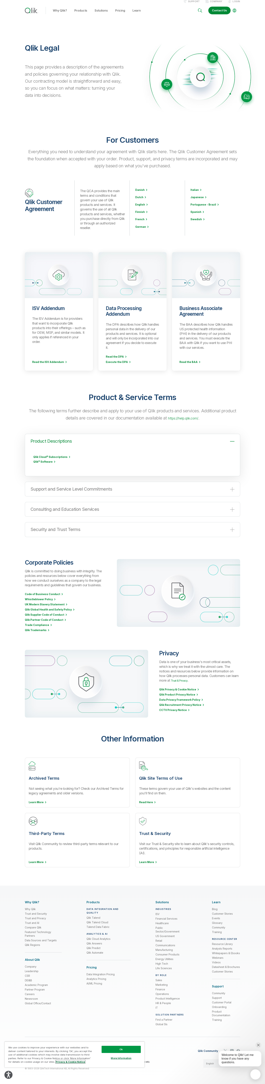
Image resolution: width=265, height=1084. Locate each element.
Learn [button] (136, 14)
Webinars (217, 957)
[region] (74, 1054)
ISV (158, 913)
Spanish (195, 216)
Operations (162, 993)
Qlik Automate (94, 951)
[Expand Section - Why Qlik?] (32, 901)
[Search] (200, 14)
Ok (121, 1049)
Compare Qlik (33, 926)
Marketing (162, 984)
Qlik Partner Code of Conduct (44, 623)
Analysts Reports (222, 947)
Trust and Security (36, 912)
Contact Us (219, 14)
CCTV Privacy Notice (173, 714)
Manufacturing (164, 949)
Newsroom (31, 998)
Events (216, 917)
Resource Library (222, 943)
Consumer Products (167, 953)
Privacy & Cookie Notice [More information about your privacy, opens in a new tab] (70, 1061)
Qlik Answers (94, 942)
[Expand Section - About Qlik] (32, 959)
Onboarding (219, 1006)
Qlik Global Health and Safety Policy (48, 613)
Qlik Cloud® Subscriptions (50, 461)
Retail (159, 939)
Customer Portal (221, 1001)
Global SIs (161, 1023)
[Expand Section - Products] (93, 901)
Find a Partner (164, 1018)
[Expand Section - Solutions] (162, 901)
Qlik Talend (93, 917)
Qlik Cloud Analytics (98, 938)
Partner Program (35, 988)
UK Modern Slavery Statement (45, 608)
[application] (255, 1074)
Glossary (217, 922)
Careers (30, 993)
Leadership (31, 970)
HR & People (163, 1002)
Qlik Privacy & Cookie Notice (177, 693)
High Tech (162, 962)
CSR (27, 975)
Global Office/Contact (38, 1002)
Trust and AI (32, 922)
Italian (194, 193)
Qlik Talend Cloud (97, 921)
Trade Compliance (37, 629)
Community (218, 926)
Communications (165, 944)
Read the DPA (115, 360)
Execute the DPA (117, 366)
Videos (216, 961)
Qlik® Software (43, 465)
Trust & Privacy (181, 684)
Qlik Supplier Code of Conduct (44, 618)
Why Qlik (30, 908)
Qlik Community (208, 1050)
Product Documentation (221, 1012)
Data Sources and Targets (41, 939)
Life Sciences (164, 967)
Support (194, 5)
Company (216, 5)
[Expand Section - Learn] (216, 901)
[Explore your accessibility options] (8, 1075)
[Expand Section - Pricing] (91, 966)
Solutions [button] (101, 14)
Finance (160, 988)
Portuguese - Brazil (203, 208)
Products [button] (80, 14)
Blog (215, 908)
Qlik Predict (93, 947)
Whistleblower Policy (39, 603)
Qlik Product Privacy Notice (177, 698)
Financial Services (166, 917)
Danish (140, 193)
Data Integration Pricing (100, 973)
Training (217, 931)
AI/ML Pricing (94, 982)
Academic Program (36, 984)
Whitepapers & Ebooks (226, 952)
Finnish (140, 216)
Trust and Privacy (35, 917)
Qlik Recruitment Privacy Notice (180, 708)
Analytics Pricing (96, 978)
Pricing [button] (120, 14)
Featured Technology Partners (38, 933)
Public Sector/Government (167, 928)
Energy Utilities (164, 958)
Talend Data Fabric (97, 926)
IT (157, 1007)
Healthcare (162, 922)
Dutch (139, 201)
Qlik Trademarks (36, 634)
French (139, 223)
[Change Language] (234, 14)
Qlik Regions (32, 944)
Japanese (197, 201)
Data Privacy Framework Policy (179, 703)
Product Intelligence (168, 997)
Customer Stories (222, 912)
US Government (165, 935)
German (140, 230)
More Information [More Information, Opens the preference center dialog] (121, 1058)
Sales (159, 979)
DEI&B (28, 979)
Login (236, 5)
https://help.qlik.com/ (183, 421)
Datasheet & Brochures (226, 966)
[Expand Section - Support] (218, 985)
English (140, 208)
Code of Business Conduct (42, 598)
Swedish (196, 223)
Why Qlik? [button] (60, 14)
